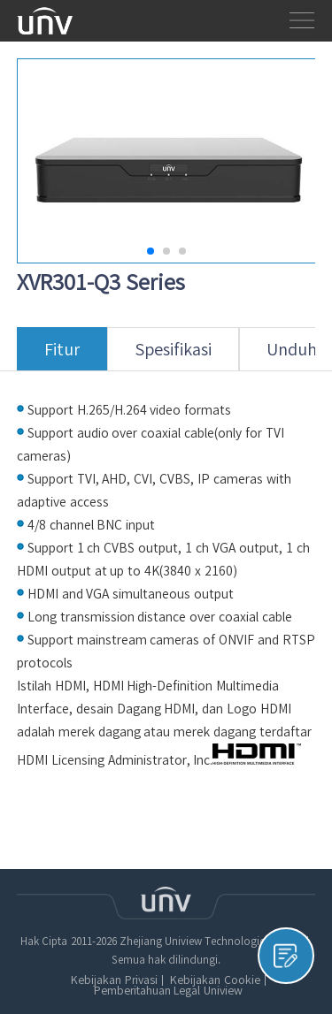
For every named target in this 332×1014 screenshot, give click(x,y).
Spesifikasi (173, 355)
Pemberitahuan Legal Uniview (168, 991)
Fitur (62, 355)
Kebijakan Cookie (214, 980)
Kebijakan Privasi (114, 980)
